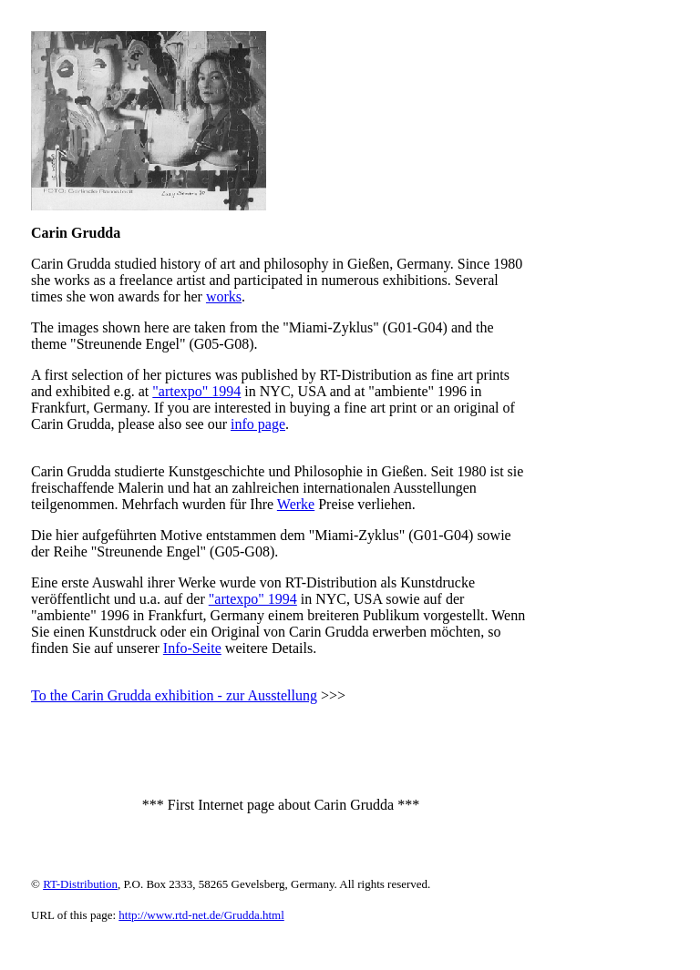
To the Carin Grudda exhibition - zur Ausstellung (174, 695)
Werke (295, 504)
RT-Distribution (80, 884)
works (224, 296)
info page (258, 424)
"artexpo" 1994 (196, 391)
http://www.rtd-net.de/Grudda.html (201, 915)
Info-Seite (192, 648)
